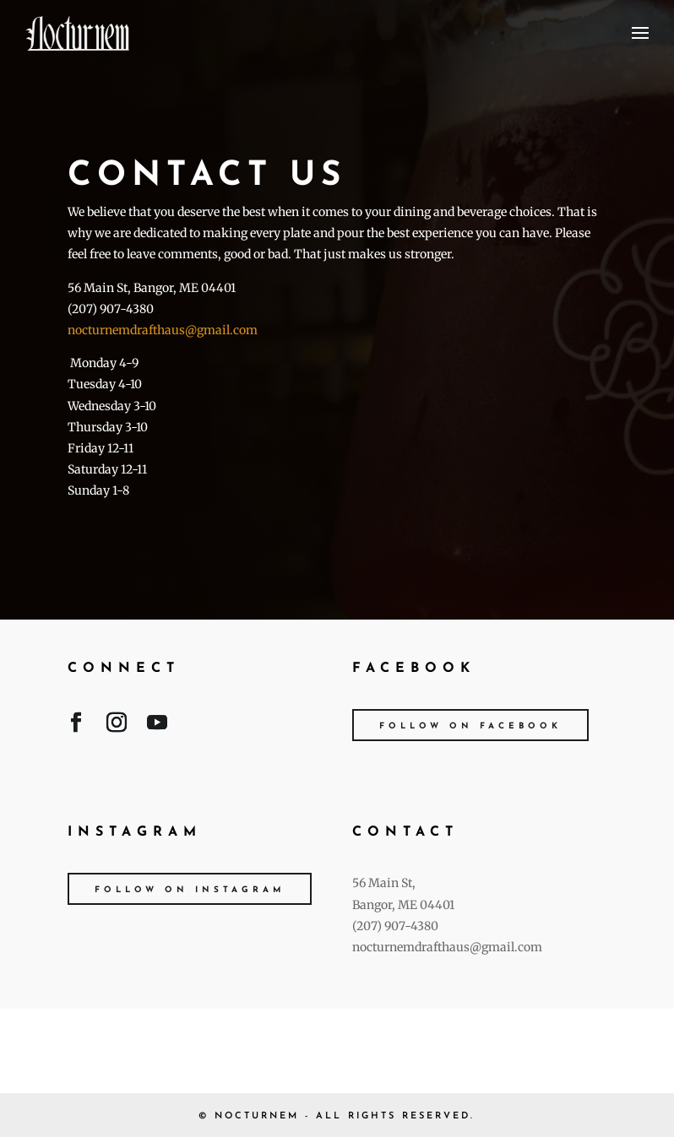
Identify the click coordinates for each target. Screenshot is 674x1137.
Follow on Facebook (470, 726)
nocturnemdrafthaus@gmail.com (163, 330)
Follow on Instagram (190, 890)
